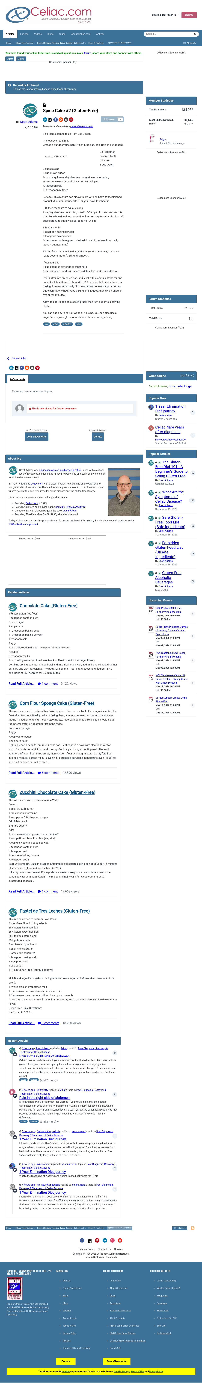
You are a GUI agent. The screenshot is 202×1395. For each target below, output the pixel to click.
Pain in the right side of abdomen (44, 1056)
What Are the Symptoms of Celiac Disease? (169, 497)
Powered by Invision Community (101, 1257)
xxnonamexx (79, 1131)
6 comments (48, 773)
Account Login (70, 1318)
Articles (10, 35)
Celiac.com (37, 483)
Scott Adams (29, 122)
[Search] (158, 34)
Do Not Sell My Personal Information (128, 1340)
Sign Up (189, 14)
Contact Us (104, 1249)
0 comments (48, 1023)
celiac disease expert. (81, 126)
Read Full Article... (22, 684)
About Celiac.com (81, 34)
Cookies (119, 1249)
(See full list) (187, 375)
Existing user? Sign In (165, 15)
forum (87, 53)
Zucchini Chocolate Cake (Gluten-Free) (57, 792)
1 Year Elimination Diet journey (42, 1139)
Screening (162, 1303)
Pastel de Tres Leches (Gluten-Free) (55, 911)
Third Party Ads (117, 1318)
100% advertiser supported (23, 524)
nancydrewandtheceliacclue (170, 439)
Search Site (115, 1348)
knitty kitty (42, 1090)
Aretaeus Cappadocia (48, 1131)
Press (112, 1295)
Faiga (163, 139)
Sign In (10, 59)
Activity (100, 34)
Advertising (115, 1303)
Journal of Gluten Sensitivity (70, 507)
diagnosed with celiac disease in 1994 (60, 470)
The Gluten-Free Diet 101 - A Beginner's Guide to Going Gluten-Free (171, 469)
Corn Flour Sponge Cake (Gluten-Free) (57, 703)
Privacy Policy (86, 1249)
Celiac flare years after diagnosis (169, 429)
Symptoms (162, 1295)
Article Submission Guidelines (124, 1325)
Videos (38, 34)
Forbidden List (164, 1333)
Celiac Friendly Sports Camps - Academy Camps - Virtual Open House (172, 631)
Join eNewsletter (37, 436)
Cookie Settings (122, 1371)
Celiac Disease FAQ (166, 1280)
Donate (98, 436)
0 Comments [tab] (17, 379)
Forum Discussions (72, 1288)
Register (67, 1310)
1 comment (48, 684)
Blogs (50, 34)
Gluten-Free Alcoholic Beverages (168, 577)
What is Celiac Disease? (168, 1288)
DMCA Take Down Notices (123, 1333)
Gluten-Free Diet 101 (167, 1318)
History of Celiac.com (120, 1310)
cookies (66, 1371)
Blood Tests (162, 1310)
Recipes (67, 1340)
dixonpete (176, 386)
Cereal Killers (70, 510)
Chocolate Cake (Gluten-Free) (48, 605)
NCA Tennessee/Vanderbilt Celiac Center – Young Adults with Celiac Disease (171, 679)
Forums (24, 34)
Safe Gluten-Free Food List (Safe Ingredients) (170, 522)
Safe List (161, 1325)
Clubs (62, 34)
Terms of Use (69, 1325)
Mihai (64, 1048)
